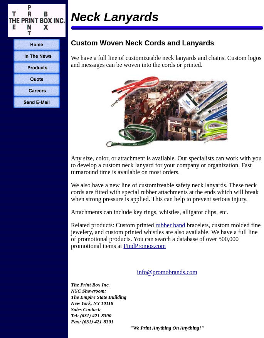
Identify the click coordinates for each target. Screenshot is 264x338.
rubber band (170, 225)
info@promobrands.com (167, 272)
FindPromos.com (144, 246)
